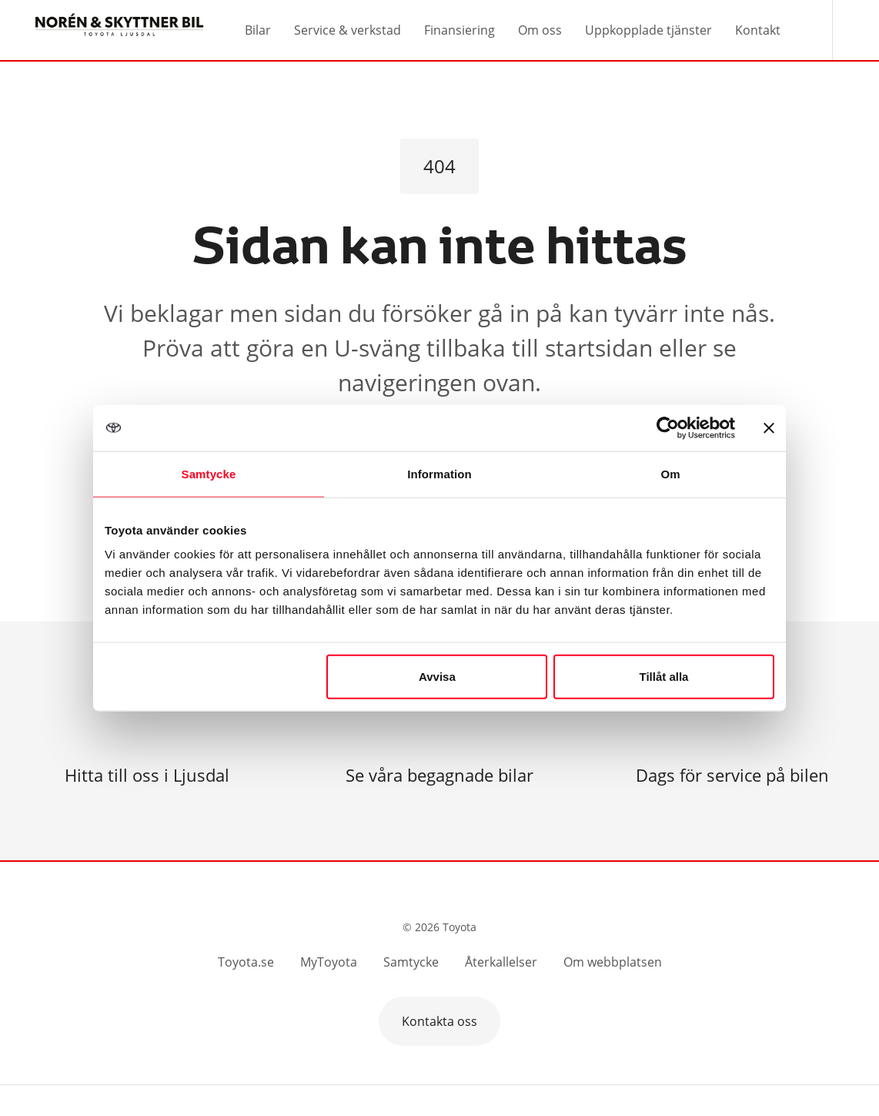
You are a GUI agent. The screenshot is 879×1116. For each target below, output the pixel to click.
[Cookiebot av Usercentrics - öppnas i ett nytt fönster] (667, 427)
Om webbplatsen (612, 961)
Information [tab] (439, 473)
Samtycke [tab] (209, 473)
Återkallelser (501, 961)
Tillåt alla (663, 676)
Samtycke (411, 961)
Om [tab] (670, 473)
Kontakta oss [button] (439, 1021)
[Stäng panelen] (769, 427)
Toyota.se (246, 961)
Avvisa (437, 676)
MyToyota (328, 961)
